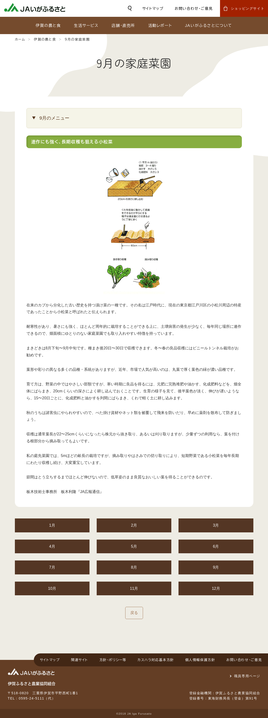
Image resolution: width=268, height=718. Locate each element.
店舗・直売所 (123, 25)
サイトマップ (153, 8)
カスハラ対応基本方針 (155, 660)
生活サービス (86, 25)
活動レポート (160, 25)
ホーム (20, 39)
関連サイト (79, 660)
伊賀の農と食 (48, 25)
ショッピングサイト (247, 8)
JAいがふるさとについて (208, 25)
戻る (134, 613)
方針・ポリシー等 (112, 660)
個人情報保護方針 (200, 660)
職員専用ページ (247, 676)
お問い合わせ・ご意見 (194, 8)
